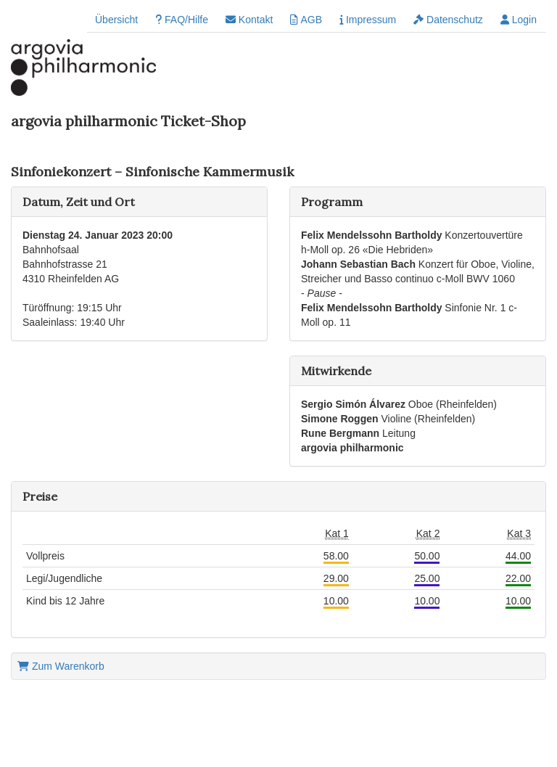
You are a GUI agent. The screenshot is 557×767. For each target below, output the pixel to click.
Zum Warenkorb (60, 666)
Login (518, 19)
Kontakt (249, 19)
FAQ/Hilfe (181, 19)
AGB (306, 19)
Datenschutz (448, 19)
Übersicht (116, 19)
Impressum (367, 19)
